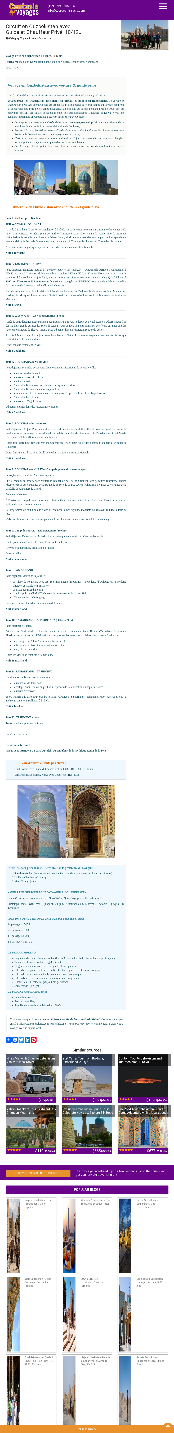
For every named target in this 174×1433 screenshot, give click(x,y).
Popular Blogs (87, 1190)
